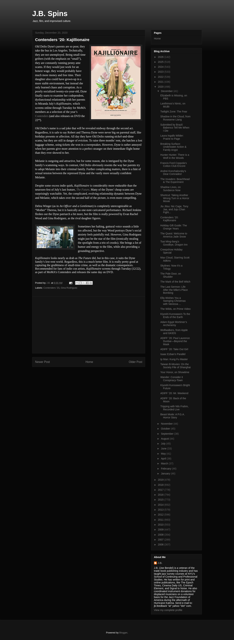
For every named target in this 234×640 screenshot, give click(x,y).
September (167, 433)
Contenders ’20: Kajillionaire (169, 219)
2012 (161, 514)
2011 (161, 519)
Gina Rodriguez (69, 287)
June (164, 448)
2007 (161, 539)
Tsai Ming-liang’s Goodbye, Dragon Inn (174, 243)
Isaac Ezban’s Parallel (172, 354)
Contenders (41, 116)
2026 (161, 56)
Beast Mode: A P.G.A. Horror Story (172, 416)
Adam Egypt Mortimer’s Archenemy (173, 324)
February (166, 468)
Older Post (135, 361)
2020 (161, 86)
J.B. (160, 563)
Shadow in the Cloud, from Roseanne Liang (175, 118)
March (165, 463)
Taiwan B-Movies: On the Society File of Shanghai (175, 366)
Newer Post (42, 361)
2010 (161, 524)
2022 (161, 76)
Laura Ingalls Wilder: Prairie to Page (172, 137)
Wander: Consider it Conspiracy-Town (171, 379)
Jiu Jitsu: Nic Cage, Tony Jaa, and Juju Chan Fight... (174, 209)
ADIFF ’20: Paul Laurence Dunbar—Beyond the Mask (175, 341)
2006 (161, 544)
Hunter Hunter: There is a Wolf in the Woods (174, 156)
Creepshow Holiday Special (171, 251)
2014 (161, 504)
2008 (161, 534)
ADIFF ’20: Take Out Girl (174, 349)
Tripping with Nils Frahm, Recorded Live (174, 408)
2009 (161, 529)
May (163, 453)
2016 (161, 494)
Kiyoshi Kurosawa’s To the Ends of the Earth (175, 316)
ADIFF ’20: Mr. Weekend (174, 393)
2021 (161, 81)
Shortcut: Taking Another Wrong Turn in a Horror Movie (174, 198)
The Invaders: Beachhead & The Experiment (175, 181)
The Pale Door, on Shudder (170, 275)
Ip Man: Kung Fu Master (174, 359)
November (167, 423)
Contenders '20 (52, 287)
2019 (161, 479)
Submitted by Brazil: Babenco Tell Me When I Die (174, 127)
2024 (161, 66)
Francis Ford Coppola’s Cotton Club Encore (173, 165)
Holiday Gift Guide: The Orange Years (173, 227)
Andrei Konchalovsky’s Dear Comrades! (173, 173)
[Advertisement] (88, 324)
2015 (161, 499)
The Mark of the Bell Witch (175, 281)
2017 (161, 489)
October (166, 428)
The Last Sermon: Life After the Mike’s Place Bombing (174, 289)
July (163, 443)
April (164, 458)
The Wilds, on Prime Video (175, 308)
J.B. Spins (49, 13)
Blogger (123, 632)
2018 (161, 484)
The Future (82, 189)
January (166, 473)
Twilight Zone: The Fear (173, 111)
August (165, 438)
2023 (161, 71)
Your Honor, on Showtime (174, 372)
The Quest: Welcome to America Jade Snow (173, 235)
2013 (161, 509)
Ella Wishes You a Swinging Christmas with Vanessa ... (173, 301)
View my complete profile (168, 610)
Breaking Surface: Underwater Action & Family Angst (173, 147)
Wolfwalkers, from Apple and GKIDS (174, 332)
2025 (161, 61)
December (167, 91)
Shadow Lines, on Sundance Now (170, 189)
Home (89, 361)
